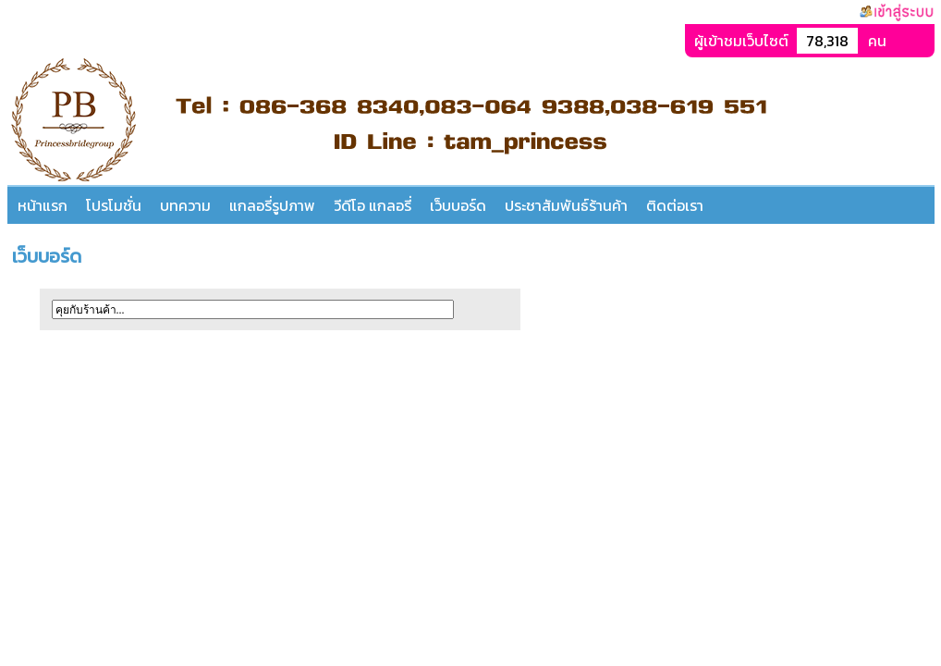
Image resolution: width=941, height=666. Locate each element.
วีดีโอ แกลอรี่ (372, 205)
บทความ (185, 205)
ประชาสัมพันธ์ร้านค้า (566, 205)
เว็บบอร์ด (458, 205)
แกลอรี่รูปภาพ (272, 205)
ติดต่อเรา (674, 205)
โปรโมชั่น (113, 205)
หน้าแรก (42, 205)
